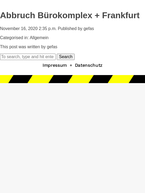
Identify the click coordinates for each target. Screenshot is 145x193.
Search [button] (65, 56)
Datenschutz (88, 65)
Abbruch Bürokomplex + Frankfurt (70, 15)
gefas (88, 28)
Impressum (55, 65)
